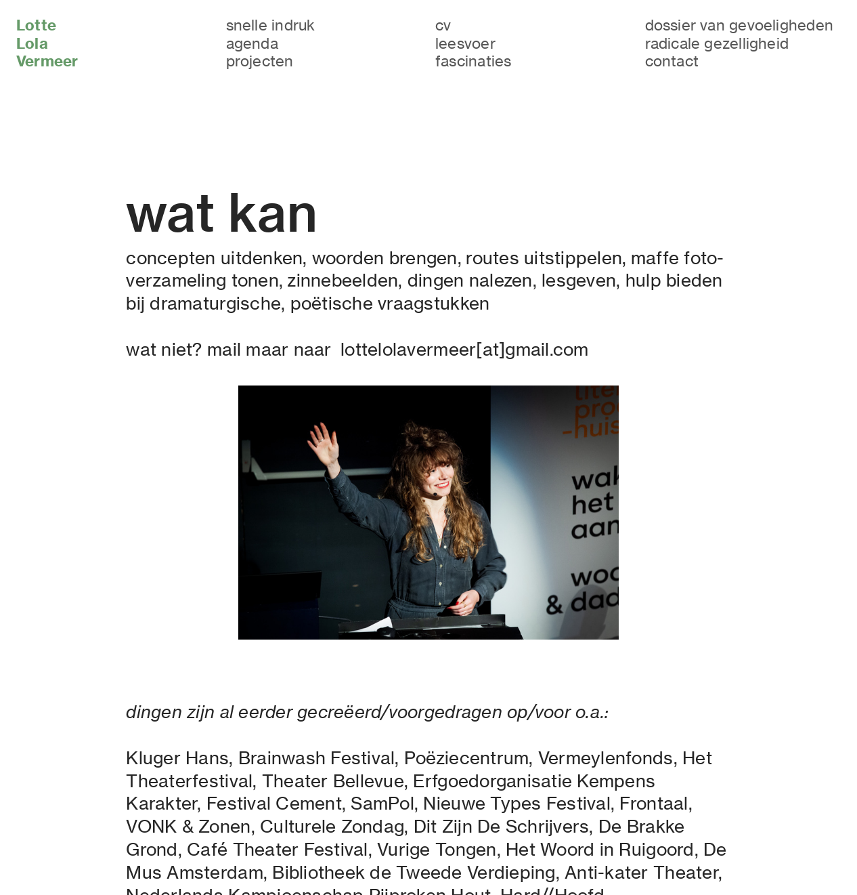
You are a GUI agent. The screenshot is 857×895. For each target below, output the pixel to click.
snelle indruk (270, 25)
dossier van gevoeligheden (739, 25)
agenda (252, 43)
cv (443, 25)
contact (672, 60)
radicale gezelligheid (717, 43)
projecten (260, 60)
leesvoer (465, 43)
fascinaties (473, 60)
